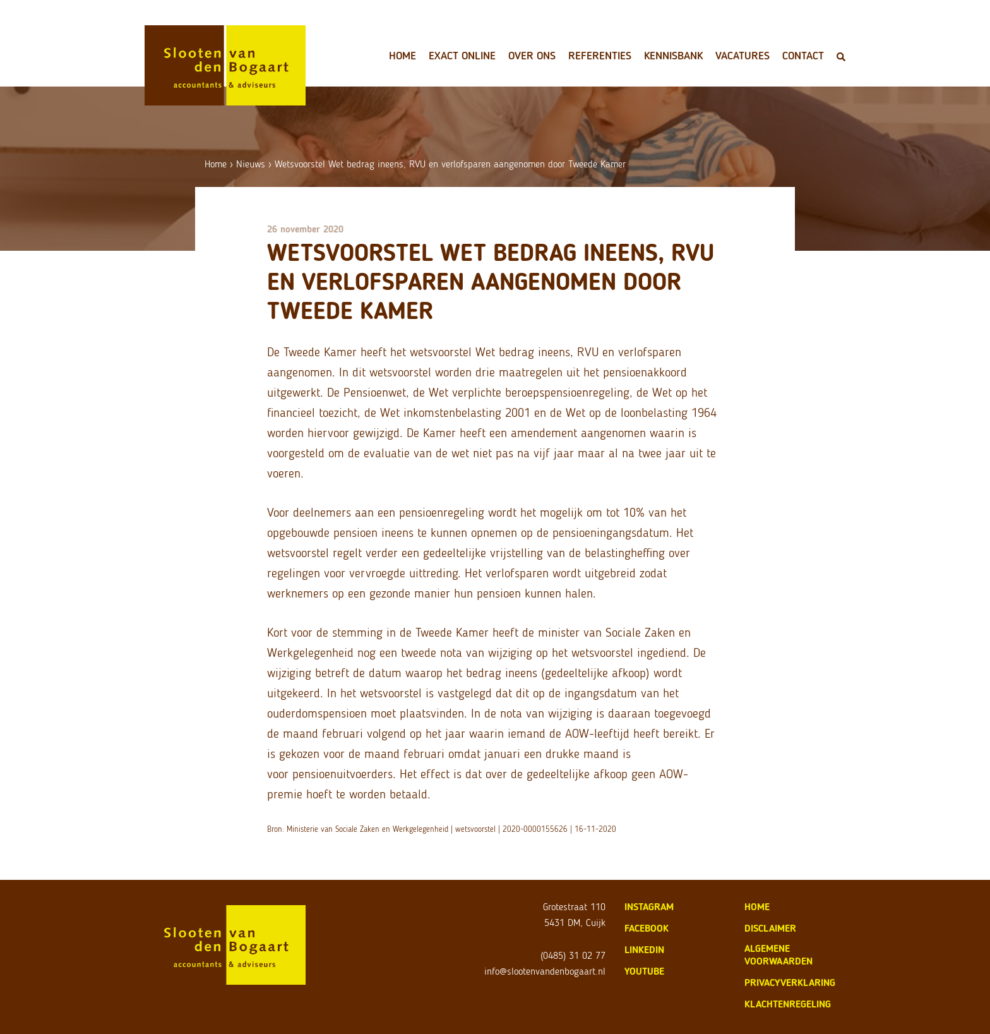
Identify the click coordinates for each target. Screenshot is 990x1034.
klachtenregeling (787, 1004)
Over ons (532, 56)
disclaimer (770, 928)
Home (402, 56)
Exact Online (462, 56)
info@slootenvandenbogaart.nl (544, 971)
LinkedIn (644, 950)
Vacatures (742, 56)
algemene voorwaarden (778, 954)
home (757, 907)
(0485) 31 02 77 (572, 955)
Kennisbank (673, 56)
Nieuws (250, 164)
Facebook (646, 928)
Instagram (649, 907)
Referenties (599, 56)
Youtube (644, 971)
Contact (803, 56)
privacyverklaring (789, 983)
